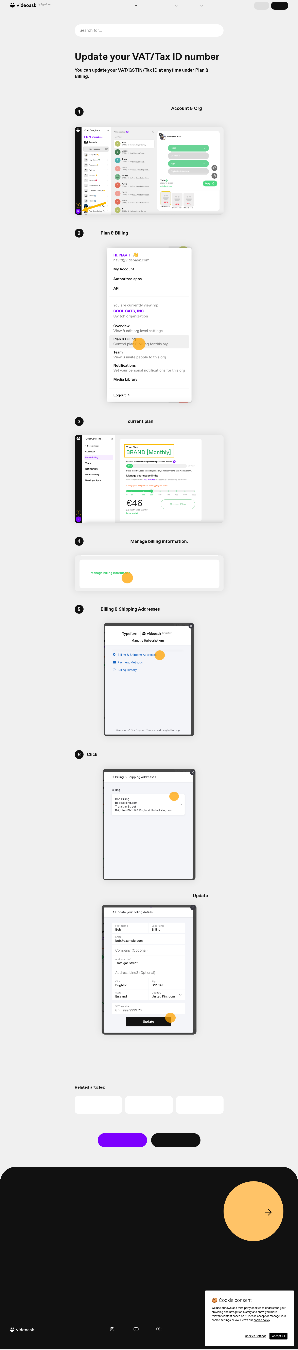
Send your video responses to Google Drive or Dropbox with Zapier (27, 212)
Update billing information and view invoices (26, 335)
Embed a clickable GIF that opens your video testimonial (28, 137)
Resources (192, 6)
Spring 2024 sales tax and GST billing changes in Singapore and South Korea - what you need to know (28, 303)
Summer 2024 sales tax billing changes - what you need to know (26, 321)
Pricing (148, 5)
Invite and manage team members (25, 391)
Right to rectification (23, 37)
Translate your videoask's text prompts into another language (26, 169)
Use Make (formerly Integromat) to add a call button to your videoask (25, 433)
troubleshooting (129, 39)
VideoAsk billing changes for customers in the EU (28, 287)
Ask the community (176, 1140)
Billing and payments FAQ (26, 266)
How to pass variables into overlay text (26, 103)
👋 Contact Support (122, 1140)
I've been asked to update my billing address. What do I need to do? (28, 349)
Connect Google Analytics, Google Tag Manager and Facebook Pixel (26, 90)
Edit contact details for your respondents (27, 65)
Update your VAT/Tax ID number (25, 256)
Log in (261, 5)
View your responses (23, 45)
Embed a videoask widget (26, 147)
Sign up (279, 5)
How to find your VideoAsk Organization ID (27, 379)
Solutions (127, 6)
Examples (167, 6)
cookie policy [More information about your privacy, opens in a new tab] (262, 1320)
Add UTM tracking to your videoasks (26, 115)
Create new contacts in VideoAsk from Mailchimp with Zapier (26, 196)
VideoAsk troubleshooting (26, 411)
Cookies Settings (255, 1336)
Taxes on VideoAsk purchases (22, 275)
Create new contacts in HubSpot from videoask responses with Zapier (25, 228)
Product (107, 5)
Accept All (278, 1336)
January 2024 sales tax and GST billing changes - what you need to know (27, 365)
